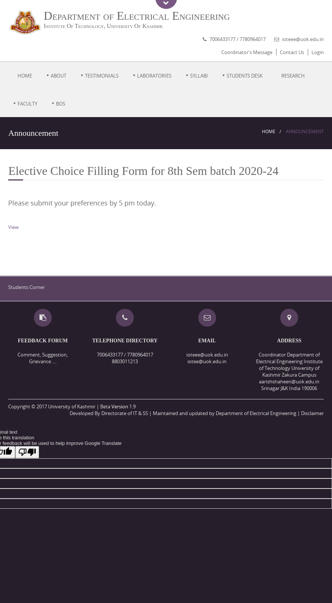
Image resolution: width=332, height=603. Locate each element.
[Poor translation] (27, 452)
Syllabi (199, 75)
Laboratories (154, 75)
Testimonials (101, 75)
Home (25, 75)
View (13, 227)
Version (119, 406)
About (58, 75)
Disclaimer (312, 413)
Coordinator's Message (246, 52)
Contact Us (292, 52)
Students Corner (26, 287)
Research (293, 75)
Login (318, 52)
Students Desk (245, 75)
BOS (60, 103)
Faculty (27, 103)
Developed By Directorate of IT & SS (109, 413)
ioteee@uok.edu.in (303, 39)
